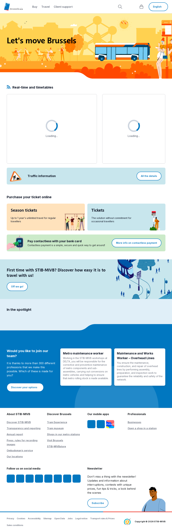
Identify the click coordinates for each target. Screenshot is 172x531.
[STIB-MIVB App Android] (101, 424)
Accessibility (34, 518)
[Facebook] (11, 479)
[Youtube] (30, 479)
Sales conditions (15, 525)
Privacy (10, 518)
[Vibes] (58, 479)
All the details (149, 176)
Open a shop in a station (142, 428)
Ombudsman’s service (20, 450)
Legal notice (81, 518)
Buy (34, 6)
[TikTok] (48, 479)
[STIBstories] (67, 479)
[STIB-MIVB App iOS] (91, 424)
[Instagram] (20, 479)
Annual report (15, 434)
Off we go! (17, 286)
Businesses (134, 422)
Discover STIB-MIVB (19, 422)
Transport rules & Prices (102, 518)
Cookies (21, 518)
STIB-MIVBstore (56, 446)
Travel (45, 6)
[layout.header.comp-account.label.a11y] (130, 6)
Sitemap (47, 518)
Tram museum (55, 428)
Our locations (15, 456)
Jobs (70, 518)
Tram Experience (57, 422)
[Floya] (110, 424)
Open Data (59, 518)
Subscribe (98, 503)
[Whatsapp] (77, 479)
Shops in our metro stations (63, 434)
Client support (63, 6)
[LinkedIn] (39, 479)
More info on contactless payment (136, 242)
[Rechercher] (120, 6)
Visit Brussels (55, 440)
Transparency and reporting (23, 428)
